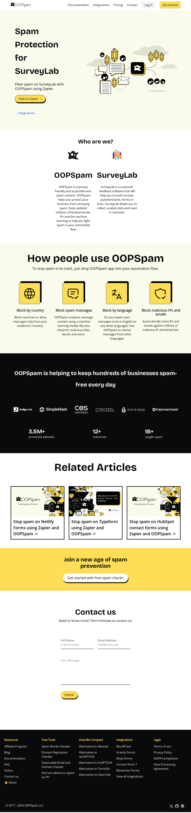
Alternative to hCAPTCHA (95, 763)
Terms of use (162, 747)
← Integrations (25, 113)
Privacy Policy (163, 753)
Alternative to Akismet (93, 747)
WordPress (123, 747)
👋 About (10, 783)
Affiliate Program (15, 747)
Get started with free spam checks (95, 577)
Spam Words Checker (56, 747)
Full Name (67, 640)
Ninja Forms (124, 759)
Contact (132, 5)
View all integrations (129, 777)
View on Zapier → (30, 99)
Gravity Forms (125, 753)
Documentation (78, 5)
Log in (149, 5)
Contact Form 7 (126, 765)
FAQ (7, 765)
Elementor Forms (127, 771)
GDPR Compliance (166, 759)
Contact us (11, 777)
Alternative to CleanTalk (94, 775)
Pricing (118, 5)
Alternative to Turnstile (94, 769)
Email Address (107, 640)
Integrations (101, 5)
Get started (170, 5)
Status (8, 771)
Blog (7, 753)
